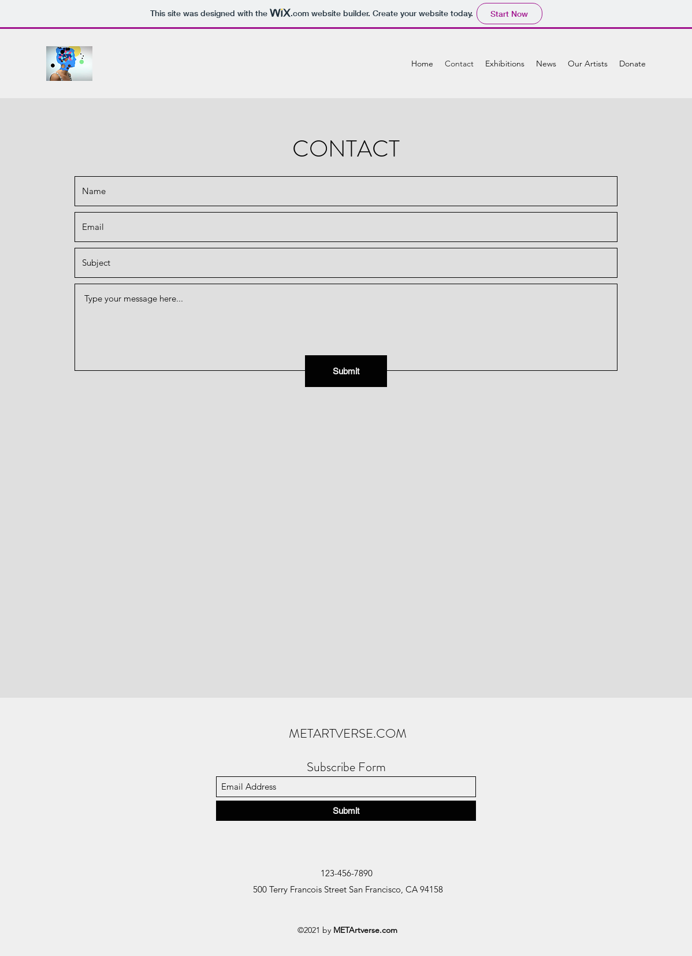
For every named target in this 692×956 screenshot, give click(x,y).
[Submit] (346, 371)
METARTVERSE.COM (348, 733)
